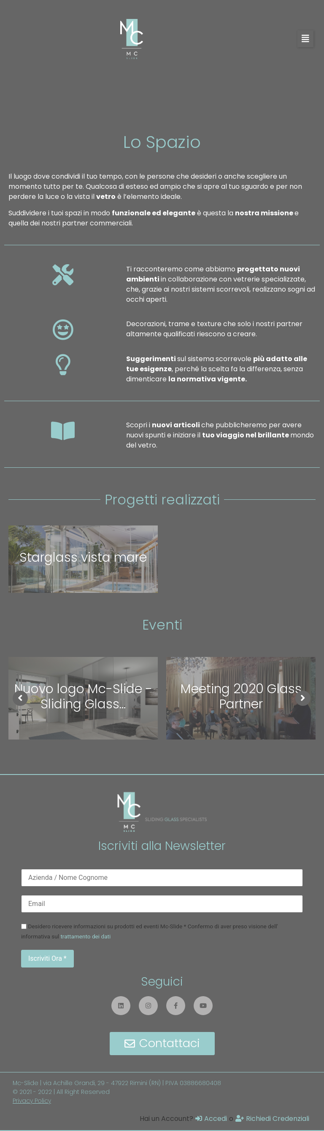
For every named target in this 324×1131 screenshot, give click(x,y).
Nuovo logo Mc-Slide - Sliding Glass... (83, 696)
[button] (305, 38)
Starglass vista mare (83, 557)
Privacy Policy (32, 1100)
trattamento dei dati (85, 936)
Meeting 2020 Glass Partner (241, 696)
